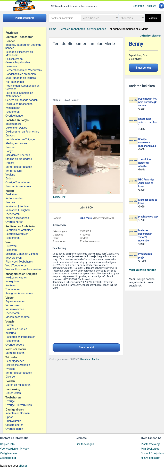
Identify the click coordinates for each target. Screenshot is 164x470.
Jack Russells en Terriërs (20, 78)
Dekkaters (11, 194)
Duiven (9, 325)
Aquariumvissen (14, 301)
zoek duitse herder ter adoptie (144, 163)
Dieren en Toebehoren (72, 29)
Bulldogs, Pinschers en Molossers (19, 53)
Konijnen (10, 285)
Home (52, 29)
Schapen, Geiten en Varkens (21, 253)
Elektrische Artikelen (17, 365)
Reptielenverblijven (16, 234)
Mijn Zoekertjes (150, 448)
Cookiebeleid (8, 457)
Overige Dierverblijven (18, 405)
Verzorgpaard (13, 170)
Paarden (10, 147)
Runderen (11, 249)
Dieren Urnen (13, 393)
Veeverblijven (13, 257)
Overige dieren (14, 428)
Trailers (9, 162)
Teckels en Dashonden (18, 104)
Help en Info (7, 444)
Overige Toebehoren (17, 182)
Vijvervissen (12, 305)
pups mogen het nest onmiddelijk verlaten (147, 102)
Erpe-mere (86, 218)
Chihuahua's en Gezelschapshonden (17, 60)
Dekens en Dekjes (16, 127)
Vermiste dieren (14, 352)
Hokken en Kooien (16, 277)
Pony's (9, 151)
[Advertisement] (86, 71)
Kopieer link (59, 197)
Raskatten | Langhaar (17, 210)
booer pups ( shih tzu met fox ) (147, 122)
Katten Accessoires (17, 218)
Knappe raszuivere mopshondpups (147, 142)
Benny (136, 44)
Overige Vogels (14, 344)
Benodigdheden (14, 361)
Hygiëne (10, 368)
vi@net (23, 465)
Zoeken (153, 18)
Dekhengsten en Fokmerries (22, 131)
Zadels (9, 178)
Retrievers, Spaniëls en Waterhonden (19, 94)
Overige (10, 401)
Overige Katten (14, 221)
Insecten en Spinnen (17, 413)
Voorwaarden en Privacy (14, 448)
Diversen (10, 376)
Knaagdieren (12, 281)
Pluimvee (11, 246)
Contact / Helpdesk (152, 453)
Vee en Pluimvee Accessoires (23, 269)
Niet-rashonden (14, 81)
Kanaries (10, 333)
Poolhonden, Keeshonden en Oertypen (22, 87)
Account (151, 5)
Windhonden (12, 107)
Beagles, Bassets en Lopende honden (23, 46)
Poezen (10, 202)
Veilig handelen (9, 453)
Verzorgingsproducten (18, 166)
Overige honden (14, 115)
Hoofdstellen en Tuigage (20, 139)
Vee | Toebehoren (16, 265)
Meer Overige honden (142, 270)
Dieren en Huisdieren (17, 384)
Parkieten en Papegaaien (20, 336)
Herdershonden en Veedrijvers (23, 70)
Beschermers (13, 123)
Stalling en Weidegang (18, 159)
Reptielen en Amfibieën (19, 230)
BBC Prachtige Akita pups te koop (146, 183)
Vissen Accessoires (17, 317)
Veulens (10, 174)
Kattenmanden (13, 198)
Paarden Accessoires (18, 186)
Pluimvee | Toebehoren (19, 261)
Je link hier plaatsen (150, 35)
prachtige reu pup (148, 216)
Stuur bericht (86, 347)
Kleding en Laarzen (16, 143)
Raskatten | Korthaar (17, 206)
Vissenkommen (14, 309)
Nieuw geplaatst (150, 457)
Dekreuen (11, 66)
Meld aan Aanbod (90, 359)
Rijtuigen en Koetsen (17, 155)
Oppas (9, 417)
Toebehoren (12, 111)
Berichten (138, 5)
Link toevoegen (85, 444)
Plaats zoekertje (150, 444)
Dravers (10, 135)
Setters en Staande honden (21, 100)
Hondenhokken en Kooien (20, 74)
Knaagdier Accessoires (19, 293)
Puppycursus (13, 421)
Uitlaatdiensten (14, 425)
